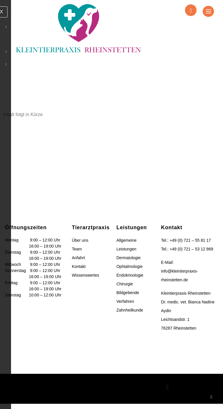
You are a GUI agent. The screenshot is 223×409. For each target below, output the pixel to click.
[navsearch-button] (191, 10)
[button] (167, 392)
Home (48, 86)
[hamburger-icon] (208, 11)
